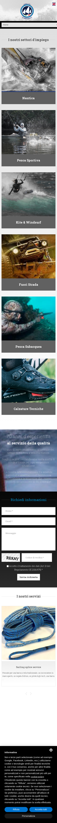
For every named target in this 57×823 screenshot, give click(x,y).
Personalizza (28, 816)
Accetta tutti (41, 809)
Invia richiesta (29, 577)
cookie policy (37, 776)
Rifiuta (16, 809)
